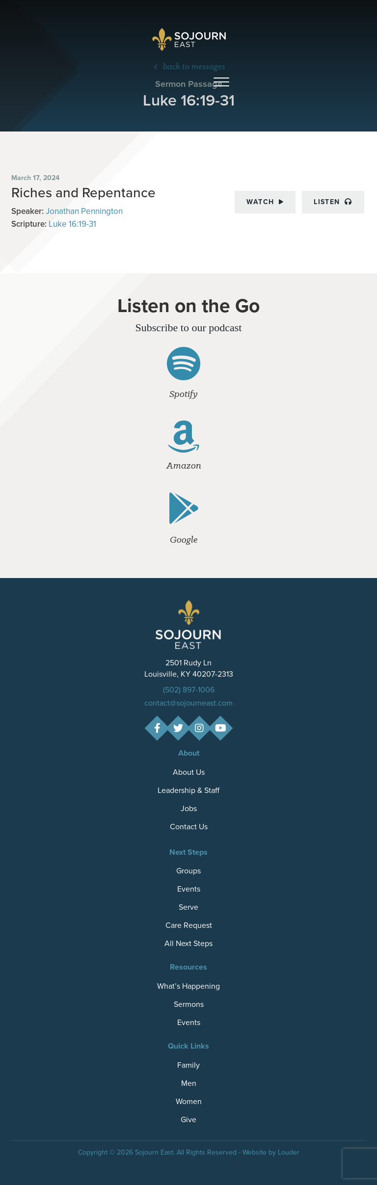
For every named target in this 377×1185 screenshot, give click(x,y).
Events (188, 889)
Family (188, 1065)
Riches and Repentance (83, 193)
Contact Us (189, 826)
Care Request (188, 925)
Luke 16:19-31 (72, 224)
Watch (265, 202)
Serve (188, 907)
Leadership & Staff (188, 790)
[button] (221, 82)
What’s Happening (188, 986)
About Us (189, 772)
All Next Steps (188, 943)
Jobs (189, 808)
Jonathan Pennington (84, 211)
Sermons (189, 1004)
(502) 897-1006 (189, 689)
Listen (333, 202)
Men (188, 1083)
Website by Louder (270, 1152)
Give (188, 1119)
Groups (188, 870)
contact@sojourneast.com (188, 703)
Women (189, 1101)
